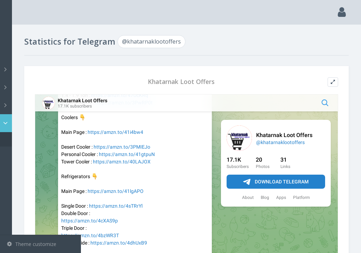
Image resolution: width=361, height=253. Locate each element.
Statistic (42, 123)
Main (17, 33)
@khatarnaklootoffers (42, 139)
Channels (41, 69)
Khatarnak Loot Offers (215, 81)
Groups (41, 87)
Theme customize (31, 244)
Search (18, 51)
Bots (41, 105)
